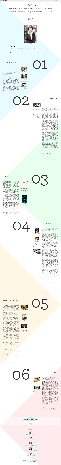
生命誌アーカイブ (46, 0)
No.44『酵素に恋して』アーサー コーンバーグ (30, 450)
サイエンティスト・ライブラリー (53, 0)
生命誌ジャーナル (40, 0)
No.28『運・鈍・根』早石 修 (30, 455)
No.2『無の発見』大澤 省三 (30, 434)
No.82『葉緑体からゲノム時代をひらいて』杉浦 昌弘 (30, 445)
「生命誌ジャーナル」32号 (29, 461)
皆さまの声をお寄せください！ (30, 422)
